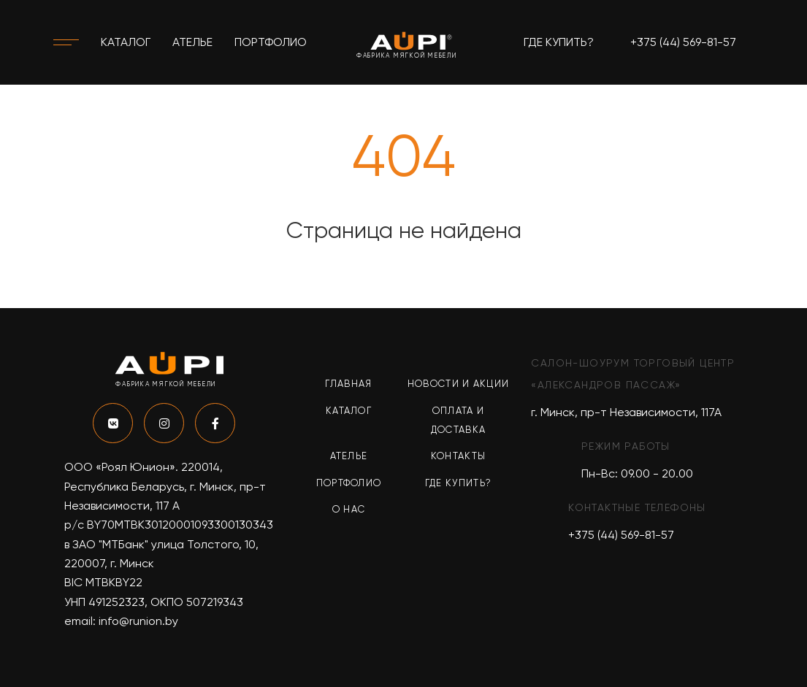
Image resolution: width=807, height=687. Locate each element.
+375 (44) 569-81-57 (683, 42)
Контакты (458, 455)
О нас (349, 509)
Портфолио (270, 42)
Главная (348, 383)
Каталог (125, 42)
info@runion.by (138, 621)
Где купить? (559, 42)
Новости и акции (459, 383)
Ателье (192, 42)
